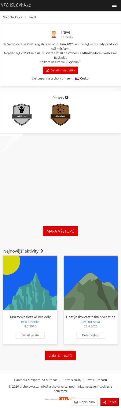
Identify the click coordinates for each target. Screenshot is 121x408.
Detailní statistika (60, 70)
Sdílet (109, 402)
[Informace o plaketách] (66, 97)
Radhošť (86, 53)
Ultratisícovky (71, 380)
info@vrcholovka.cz (53, 386)
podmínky (76, 386)
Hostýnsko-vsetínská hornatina (91, 317)
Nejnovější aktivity (23, 251)
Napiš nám (84, 402)
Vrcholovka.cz (12, 17)
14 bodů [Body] (67, 37)
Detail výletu (30, 335)
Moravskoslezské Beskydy (30, 317)
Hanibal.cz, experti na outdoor (35, 380)
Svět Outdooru (97, 380)
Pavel (32, 17)
